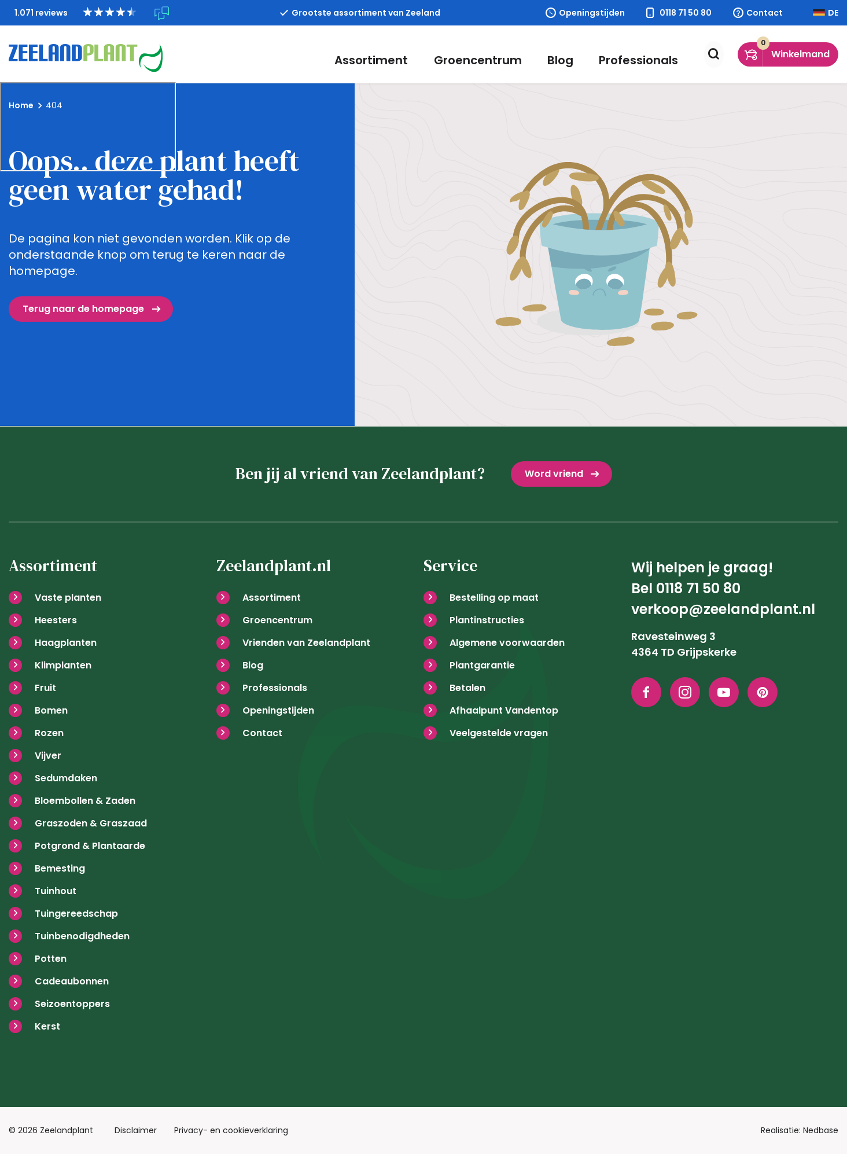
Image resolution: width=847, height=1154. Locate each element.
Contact (764, 13)
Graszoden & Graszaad (91, 823)
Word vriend (554, 473)
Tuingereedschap (76, 913)
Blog (564, 54)
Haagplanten (66, 642)
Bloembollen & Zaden (85, 800)
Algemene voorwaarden (507, 642)
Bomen (51, 710)
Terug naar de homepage (83, 308)
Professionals (634, 54)
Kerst (47, 1026)
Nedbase (820, 1130)
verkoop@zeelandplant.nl (723, 609)
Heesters (56, 620)
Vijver (48, 755)
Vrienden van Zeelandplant (306, 642)
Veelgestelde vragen (499, 733)
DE (833, 13)
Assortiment (392, 54)
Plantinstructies (487, 620)
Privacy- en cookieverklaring (231, 1130)
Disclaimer (136, 1130)
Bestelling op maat (494, 597)
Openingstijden (592, 13)
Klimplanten (63, 665)
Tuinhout (55, 891)
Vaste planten (68, 597)
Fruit (45, 687)
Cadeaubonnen (72, 981)
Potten (51, 958)
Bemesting (60, 868)
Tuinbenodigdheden (82, 936)
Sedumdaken (66, 778)
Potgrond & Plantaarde (90, 845)
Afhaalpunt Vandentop (504, 710)
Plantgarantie (482, 665)
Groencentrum (490, 54)
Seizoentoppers (72, 1003)
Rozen (49, 733)
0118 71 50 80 (686, 13)
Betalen (467, 687)
